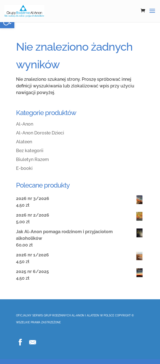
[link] (24, 11)
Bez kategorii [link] (29, 150)
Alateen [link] (24, 141)
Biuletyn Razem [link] (32, 159)
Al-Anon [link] (24, 124)
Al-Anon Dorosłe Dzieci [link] (40, 133)
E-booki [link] (24, 168)
